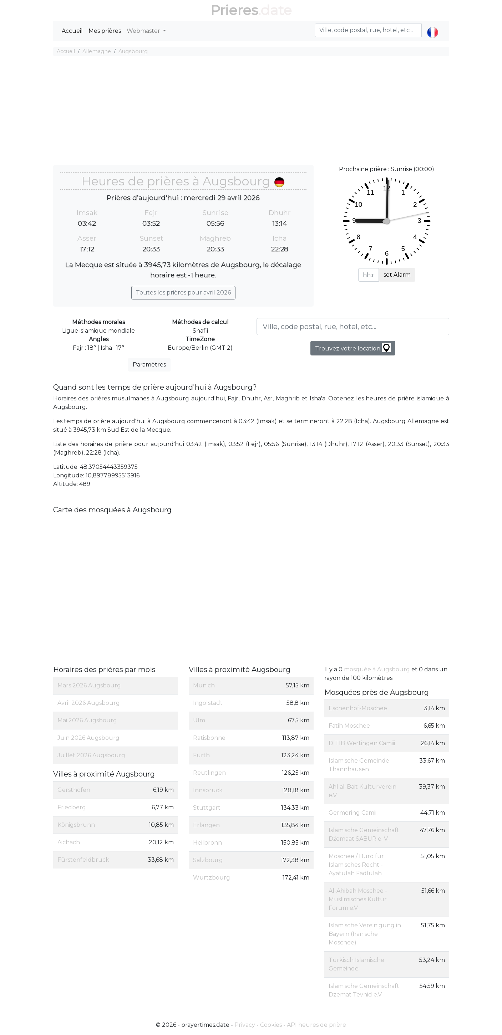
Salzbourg (208, 860)
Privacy (244, 1024)
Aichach (68, 842)
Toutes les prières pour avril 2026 (183, 292)
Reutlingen (209, 772)
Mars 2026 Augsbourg (89, 685)
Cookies (271, 1024)
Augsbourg (133, 51)
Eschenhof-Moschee (358, 708)
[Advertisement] (251, 112)
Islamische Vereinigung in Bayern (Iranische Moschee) (365, 934)
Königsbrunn (76, 824)
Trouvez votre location (353, 347)
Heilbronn (207, 842)
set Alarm (397, 274)
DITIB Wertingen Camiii (362, 743)
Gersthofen (73, 790)
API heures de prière (316, 1024)
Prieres (234, 10)
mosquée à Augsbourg (377, 669)
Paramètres (149, 364)
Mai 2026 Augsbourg (87, 720)
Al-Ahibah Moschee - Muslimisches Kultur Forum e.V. (358, 899)
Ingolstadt (208, 703)
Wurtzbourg (211, 877)
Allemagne (96, 51)
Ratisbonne (209, 737)
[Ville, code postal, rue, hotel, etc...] (353, 326)
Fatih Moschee (349, 725)
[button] (432, 26)
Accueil (72, 30)
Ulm (199, 720)
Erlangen (206, 825)
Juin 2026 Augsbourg (88, 737)
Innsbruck (208, 790)
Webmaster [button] (144, 30)
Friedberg (71, 807)
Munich (204, 685)
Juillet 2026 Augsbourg (91, 755)
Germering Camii (352, 812)
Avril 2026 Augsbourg (88, 703)
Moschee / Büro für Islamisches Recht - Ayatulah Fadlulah (356, 865)
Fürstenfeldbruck (83, 859)
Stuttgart (206, 807)
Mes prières (104, 30)
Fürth (201, 755)
